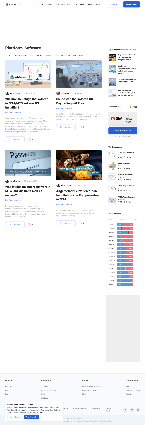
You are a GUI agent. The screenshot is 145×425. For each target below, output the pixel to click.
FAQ (7, 394)
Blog (84, 394)
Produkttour (10, 386)
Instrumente (79, 4)
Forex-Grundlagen (36, 55)
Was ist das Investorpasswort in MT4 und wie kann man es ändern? (27, 191)
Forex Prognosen (89, 390)
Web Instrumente (48, 390)
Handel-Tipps (65, 55)
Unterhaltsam (78, 55)
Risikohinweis (96, 409)
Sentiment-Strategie (20, 55)
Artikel (43, 394)
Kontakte (129, 394)
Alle (9, 55)
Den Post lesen (15, 139)
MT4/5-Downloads (63, 4)
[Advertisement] (72, 25)
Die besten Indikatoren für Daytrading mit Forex (74, 101)
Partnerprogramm (133, 390)
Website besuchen (123, 130)
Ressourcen (93, 4)
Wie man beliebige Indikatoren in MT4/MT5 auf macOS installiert (26, 103)
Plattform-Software (51, 55)
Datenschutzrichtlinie (80, 409)
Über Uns (129, 386)
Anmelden (114, 4)
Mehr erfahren (15, 417)
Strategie (44, 398)
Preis (50, 4)
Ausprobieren (131, 4)
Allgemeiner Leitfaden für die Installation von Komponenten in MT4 (77, 195)
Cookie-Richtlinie (109, 410)
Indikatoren (46, 386)
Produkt (40, 4)
